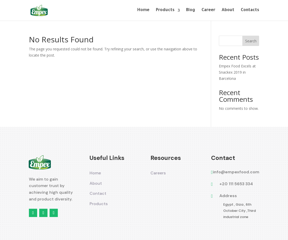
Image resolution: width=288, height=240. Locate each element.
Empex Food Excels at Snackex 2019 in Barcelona (237, 72)
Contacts (250, 11)
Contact (98, 193)
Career (208, 11)
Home (143, 11)
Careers (158, 173)
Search (251, 40)
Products (165, 11)
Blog (190, 11)
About (228, 11)
